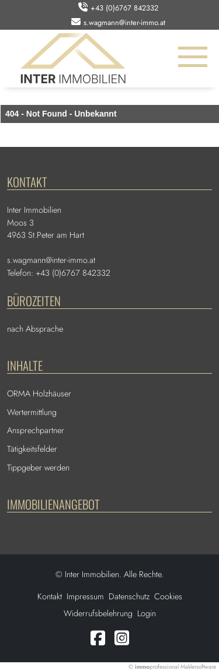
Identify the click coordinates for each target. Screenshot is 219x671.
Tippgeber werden (38, 467)
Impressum (85, 596)
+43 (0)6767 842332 (124, 7)
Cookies (168, 596)
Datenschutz (129, 596)
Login (146, 613)
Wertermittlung (32, 412)
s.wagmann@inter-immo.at (124, 22)
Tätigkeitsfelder (32, 449)
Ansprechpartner (35, 430)
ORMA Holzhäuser (39, 393)
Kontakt (49, 596)
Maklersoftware (198, 666)
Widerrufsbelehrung (98, 613)
